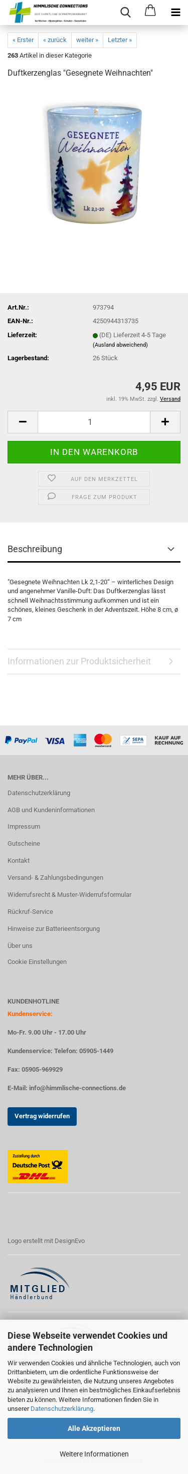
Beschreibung (35, 549)
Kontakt (19, 860)
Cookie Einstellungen (37, 961)
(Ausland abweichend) (120, 345)
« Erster (23, 40)
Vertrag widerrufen (42, 1116)
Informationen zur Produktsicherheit (79, 661)
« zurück (55, 40)
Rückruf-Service (30, 911)
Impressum (24, 826)
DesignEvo (70, 1241)
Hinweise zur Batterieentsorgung (54, 928)
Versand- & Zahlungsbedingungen (55, 877)
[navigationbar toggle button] (175, 12)
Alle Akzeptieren (94, 1428)
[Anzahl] (94, 422)
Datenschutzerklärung (62, 1408)
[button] (23, 422)
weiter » (87, 40)
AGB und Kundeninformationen (51, 810)
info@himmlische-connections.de (77, 1088)
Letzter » (120, 40)
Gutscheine (24, 843)
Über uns (20, 945)
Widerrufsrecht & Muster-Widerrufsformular (69, 894)
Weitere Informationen (94, 1454)
